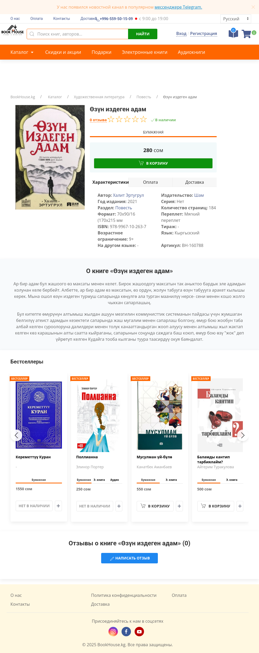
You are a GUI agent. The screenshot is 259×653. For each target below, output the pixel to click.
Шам (199, 195)
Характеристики (111, 182)
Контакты (61, 18)
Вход (181, 33)
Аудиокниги (191, 52)
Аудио (114, 480)
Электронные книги (145, 52)
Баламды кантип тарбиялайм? (213, 459)
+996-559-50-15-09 (116, 19)
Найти (142, 33)
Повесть (143, 96)
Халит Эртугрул (128, 195)
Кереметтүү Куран (33, 457)
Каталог (22, 52)
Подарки (101, 52)
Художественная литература (99, 96)
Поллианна (87, 457)
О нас (15, 18)
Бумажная (153, 132)
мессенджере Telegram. (178, 7)
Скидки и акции (63, 52)
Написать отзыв (129, 558)
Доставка (88, 18)
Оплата (36, 18)
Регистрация (203, 33)
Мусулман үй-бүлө (154, 457)
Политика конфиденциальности (124, 595)
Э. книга (99, 480)
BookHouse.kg (22, 96)
